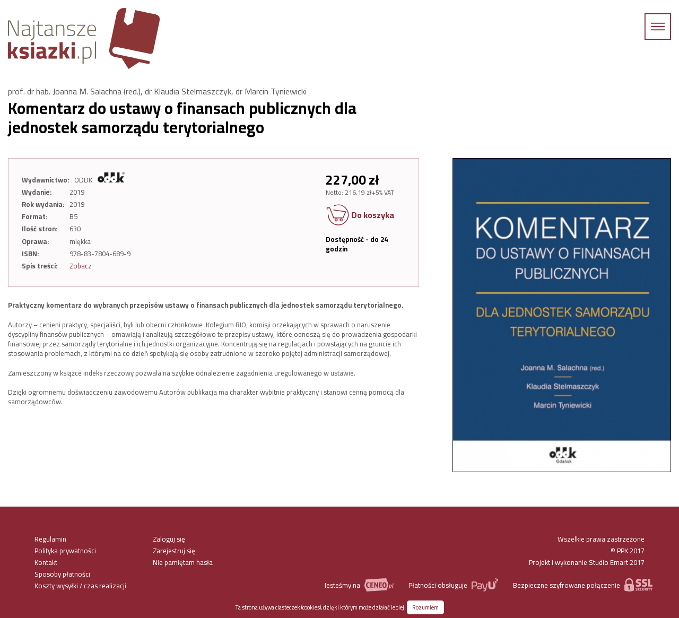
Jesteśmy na (358, 584)
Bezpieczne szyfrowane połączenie (582, 584)
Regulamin (50, 539)
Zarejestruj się (174, 550)
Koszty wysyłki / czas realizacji (80, 585)
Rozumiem (425, 607)
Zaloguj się (169, 539)
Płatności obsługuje (453, 584)
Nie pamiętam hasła (183, 562)
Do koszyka (360, 216)
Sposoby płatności (62, 574)
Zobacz (80, 265)
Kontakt (45, 562)
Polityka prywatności (65, 550)
